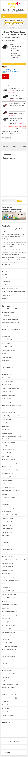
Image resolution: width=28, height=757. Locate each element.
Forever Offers (19, 20)
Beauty (4, 315)
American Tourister (7, 497)
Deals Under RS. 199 (14, 27)
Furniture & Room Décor (8, 660)
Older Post (23, 146)
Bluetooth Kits (6, 483)
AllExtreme (5, 402)
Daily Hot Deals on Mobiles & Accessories (13, 291)
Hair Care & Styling (7, 597)
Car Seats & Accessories (8, 611)
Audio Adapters (6, 473)
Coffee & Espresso (7, 452)
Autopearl (5, 336)
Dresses (4, 353)
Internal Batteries (7, 449)
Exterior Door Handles (8, 594)
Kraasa (5, 126)
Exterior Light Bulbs (7, 656)
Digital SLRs (5, 398)
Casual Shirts (6, 340)
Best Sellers (8, 23)
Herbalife (4, 622)
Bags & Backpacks (7, 667)
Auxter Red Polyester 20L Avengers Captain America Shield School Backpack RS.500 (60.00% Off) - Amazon (14, 244)
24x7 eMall (5, 618)
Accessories (5, 357)
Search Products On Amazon (10, 288)
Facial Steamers (6, 511)
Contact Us (5, 278)
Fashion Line (6, 456)
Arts (3, 680)
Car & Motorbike (6, 312)
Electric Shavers (6, 563)
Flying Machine (6, 566)
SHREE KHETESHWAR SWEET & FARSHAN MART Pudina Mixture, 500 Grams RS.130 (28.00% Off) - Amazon (13, 237)
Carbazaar (5, 573)
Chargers (4, 546)
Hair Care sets (6, 532)
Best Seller (5, 298)
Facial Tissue (5, 635)
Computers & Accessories (9, 322)
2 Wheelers (5, 587)
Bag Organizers (6, 570)
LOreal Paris (5, 364)
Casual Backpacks (7, 412)
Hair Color (5, 677)
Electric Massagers (7, 632)
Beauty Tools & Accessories (9, 539)
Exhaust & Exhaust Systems (9, 508)
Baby (3, 326)
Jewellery (4, 333)
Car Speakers (5, 670)
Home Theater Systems (8, 463)
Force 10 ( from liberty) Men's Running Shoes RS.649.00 (15, 121)
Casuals (4, 426)
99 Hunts (4, 711)
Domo (3, 445)
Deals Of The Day (9, 20)
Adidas (4, 553)
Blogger (17, 741)
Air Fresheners (6, 381)
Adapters (4, 504)
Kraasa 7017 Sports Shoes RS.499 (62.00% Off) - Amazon (14, 33)
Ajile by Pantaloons (7, 715)
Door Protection (6, 556)
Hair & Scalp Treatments (9, 470)
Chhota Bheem (6, 549)
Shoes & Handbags (13, 126)
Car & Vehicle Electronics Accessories (12, 559)
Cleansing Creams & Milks (9, 580)
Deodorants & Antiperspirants (10, 405)
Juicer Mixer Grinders (8, 459)
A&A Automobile (6, 367)
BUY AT (14, 64)
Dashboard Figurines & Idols (10, 416)
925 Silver (4, 708)
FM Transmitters (6, 584)
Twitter (20, 131)
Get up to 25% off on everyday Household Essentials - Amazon (12, 210)
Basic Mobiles (6, 371)
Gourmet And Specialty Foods (10, 684)
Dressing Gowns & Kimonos (10, 521)
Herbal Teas (5, 419)
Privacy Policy (6, 281)
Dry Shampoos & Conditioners (10, 490)
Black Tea (4, 542)
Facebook (12, 131)
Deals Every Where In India (13, 10)
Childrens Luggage (7, 480)
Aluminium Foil (6, 518)
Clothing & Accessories (8, 308)
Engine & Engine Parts (8, 615)
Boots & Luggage (6, 466)
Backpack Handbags (7, 577)
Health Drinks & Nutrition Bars (11, 388)
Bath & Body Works (7, 625)
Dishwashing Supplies (8, 515)
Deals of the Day (6, 295)
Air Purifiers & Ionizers (8, 646)
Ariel (3, 663)
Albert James (5, 629)
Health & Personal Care (8, 319)
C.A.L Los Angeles (7, 487)
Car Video (4, 501)
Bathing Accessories (8, 649)
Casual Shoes (5, 608)
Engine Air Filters (7, 591)
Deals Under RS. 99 (18, 23)
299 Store (4, 705)
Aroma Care (5, 525)
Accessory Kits (6, 391)
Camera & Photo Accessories (10, 604)
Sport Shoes (22, 126)
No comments (22, 128)
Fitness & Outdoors (7, 350)
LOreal (4, 601)
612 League (5, 378)
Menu (14, 16)
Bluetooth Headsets (7, 395)
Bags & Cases (5, 477)
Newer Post (5, 146)
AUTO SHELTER (6, 642)
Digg (19, 133)
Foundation (5, 494)
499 (5, 76)
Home (14, 146)
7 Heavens (5, 691)
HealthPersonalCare (7, 653)
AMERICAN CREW (7, 409)
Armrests (4, 639)
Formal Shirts (6, 346)
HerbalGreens (6, 701)
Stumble (12, 133)
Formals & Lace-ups (7, 442)
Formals (4, 429)
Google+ (5, 133)
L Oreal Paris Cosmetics (8, 698)
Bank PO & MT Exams (8, 687)
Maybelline (5, 384)
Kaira (3, 422)
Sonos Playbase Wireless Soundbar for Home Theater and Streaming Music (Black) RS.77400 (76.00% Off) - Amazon (14, 252)
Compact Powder (6, 528)
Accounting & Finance (8, 694)
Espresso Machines (7, 673)
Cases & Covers (6, 433)
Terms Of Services (7, 284)
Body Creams (5, 535)
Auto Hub (4, 343)
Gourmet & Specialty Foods (9, 329)
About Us (4, 274)
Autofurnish (5, 360)
